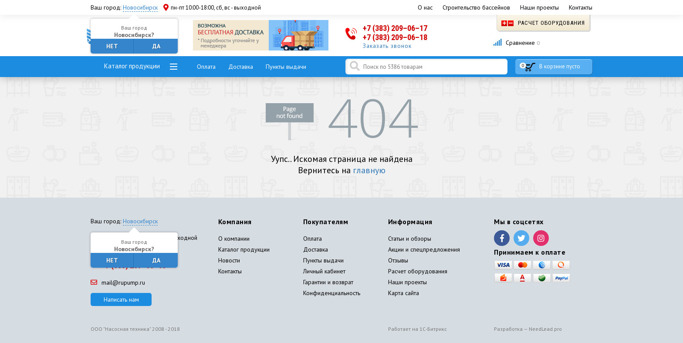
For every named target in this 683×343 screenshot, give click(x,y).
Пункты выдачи (286, 67)
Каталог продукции (132, 66)
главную (369, 170)
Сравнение (516, 43)
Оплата (206, 67)
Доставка (240, 67)
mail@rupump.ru (118, 282)
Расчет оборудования (543, 23)
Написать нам (121, 299)
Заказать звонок (387, 46)
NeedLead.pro (545, 329)
